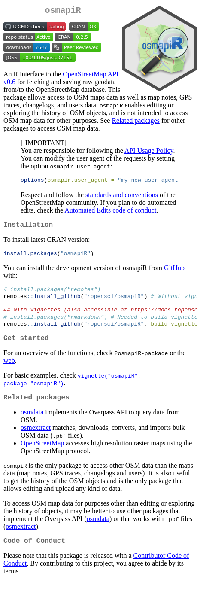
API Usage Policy (148, 152)
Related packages (136, 122)
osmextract (36, 441)
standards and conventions (121, 197)
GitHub (174, 272)
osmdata (32, 425)
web (9, 372)
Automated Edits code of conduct (110, 212)
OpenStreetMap (42, 456)
